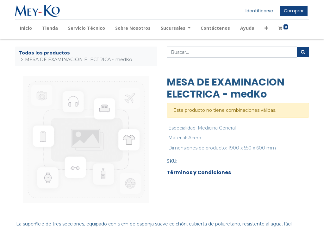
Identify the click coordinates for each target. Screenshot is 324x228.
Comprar (294, 11)
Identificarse (259, 11)
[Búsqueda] (303, 52)
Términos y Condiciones (199, 172)
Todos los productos (44, 53)
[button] (266, 28)
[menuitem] (26, 28)
